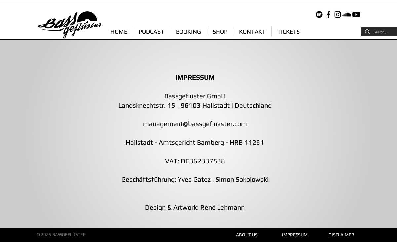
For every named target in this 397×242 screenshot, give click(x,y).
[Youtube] (356, 14)
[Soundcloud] (346, 14)
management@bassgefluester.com (195, 123)
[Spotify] (319, 14)
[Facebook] (328, 14)
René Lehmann (222, 207)
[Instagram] (337, 14)
